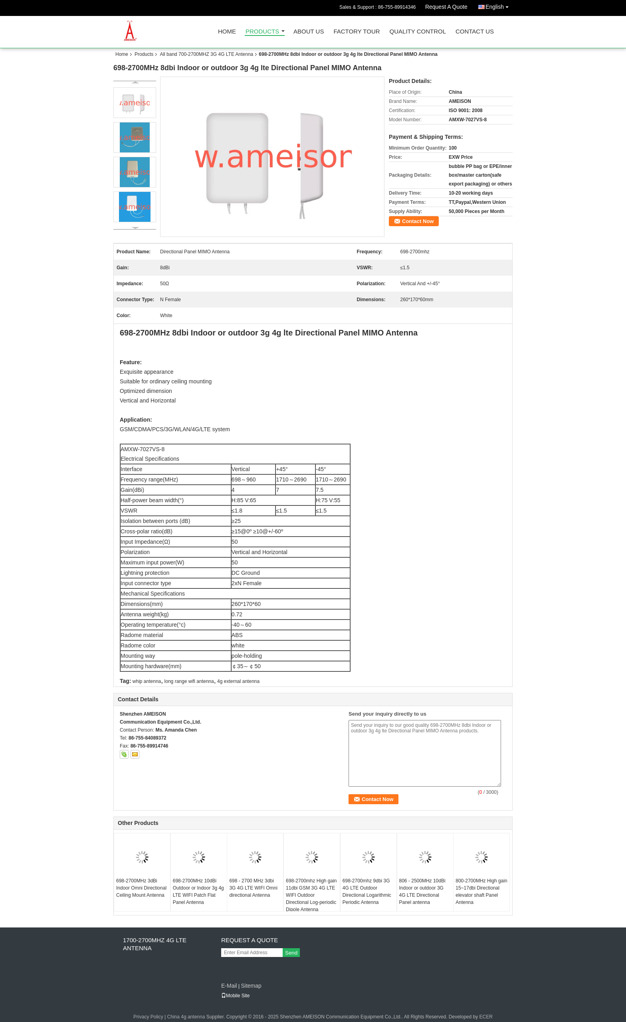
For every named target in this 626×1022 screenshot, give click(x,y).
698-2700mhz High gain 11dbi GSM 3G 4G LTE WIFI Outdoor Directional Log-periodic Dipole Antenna (311, 895)
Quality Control (418, 32)
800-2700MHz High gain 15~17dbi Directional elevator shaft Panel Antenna (481, 891)
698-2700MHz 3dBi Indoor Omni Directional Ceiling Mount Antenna (141, 888)
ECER (486, 1017)
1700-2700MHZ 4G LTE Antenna (154, 944)
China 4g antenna (186, 1017)
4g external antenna (238, 681)
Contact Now (418, 221)
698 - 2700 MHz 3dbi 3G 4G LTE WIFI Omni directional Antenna (253, 888)
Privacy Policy (148, 1017)
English (499, 5)
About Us (308, 32)
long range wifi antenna (189, 681)
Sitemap (251, 986)
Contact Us (475, 32)
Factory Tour (356, 32)
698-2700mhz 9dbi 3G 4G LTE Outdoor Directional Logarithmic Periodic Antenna (367, 891)
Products (262, 32)
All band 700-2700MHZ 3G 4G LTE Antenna (206, 54)
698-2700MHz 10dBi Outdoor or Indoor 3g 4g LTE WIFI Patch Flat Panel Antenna (198, 891)
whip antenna (147, 681)
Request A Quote (446, 7)
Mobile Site (235, 995)
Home (227, 32)
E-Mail (229, 986)
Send (291, 953)
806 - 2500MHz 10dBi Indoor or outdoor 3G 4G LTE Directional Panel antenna (422, 891)
